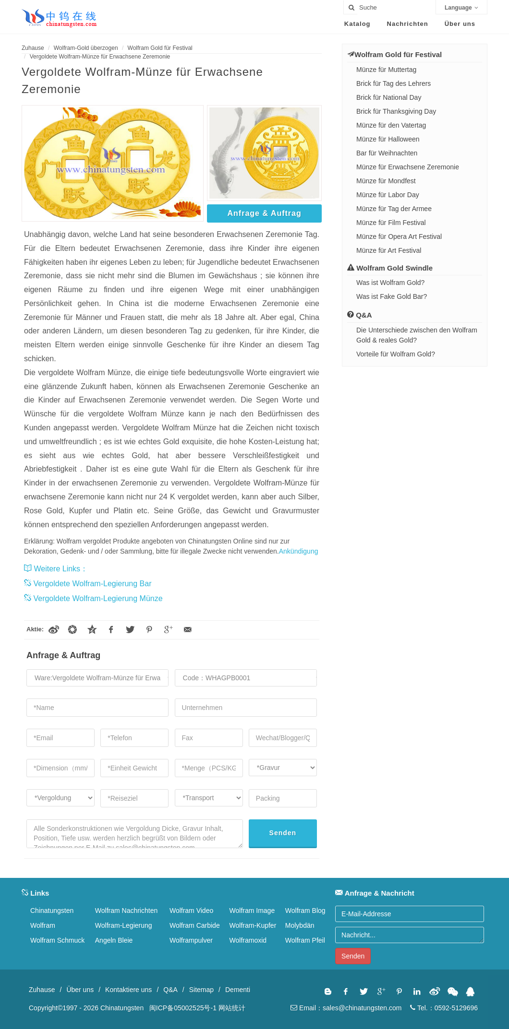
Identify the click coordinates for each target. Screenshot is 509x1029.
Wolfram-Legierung (123, 925)
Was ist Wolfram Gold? (390, 282)
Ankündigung (298, 551)
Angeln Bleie (114, 940)
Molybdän (300, 925)
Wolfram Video (191, 910)
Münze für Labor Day (387, 195)
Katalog (357, 23)
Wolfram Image (252, 910)
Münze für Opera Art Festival (399, 236)
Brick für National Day (388, 97)
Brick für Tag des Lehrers (393, 83)
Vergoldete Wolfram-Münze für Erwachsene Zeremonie (100, 56)
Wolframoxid (248, 940)
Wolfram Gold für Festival (160, 48)
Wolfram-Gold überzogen (86, 48)
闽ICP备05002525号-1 (183, 1008)
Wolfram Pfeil (305, 940)
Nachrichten (407, 23)
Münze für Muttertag (386, 69)
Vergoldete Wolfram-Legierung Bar (88, 584)
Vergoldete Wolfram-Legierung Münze (93, 598)
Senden (283, 833)
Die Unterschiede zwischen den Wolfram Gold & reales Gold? (416, 335)
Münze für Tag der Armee (394, 209)
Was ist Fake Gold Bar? (391, 296)
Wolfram (42, 925)
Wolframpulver (191, 940)
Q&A (170, 990)
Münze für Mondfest (386, 181)
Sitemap (201, 990)
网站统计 (231, 1008)
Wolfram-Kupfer (253, 925)
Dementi (237, 990)
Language (461, 7)
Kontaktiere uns (128, 990)
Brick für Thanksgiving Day (396, 111)
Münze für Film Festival (391, 222)
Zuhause (33, 48)
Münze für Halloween (388, 139)
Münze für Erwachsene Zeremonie (407, 167)
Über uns (460, 23)
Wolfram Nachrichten (126, 910)
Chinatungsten (51, 910)
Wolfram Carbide (195, 925)
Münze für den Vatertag (391, 125)
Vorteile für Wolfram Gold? (395, 354)
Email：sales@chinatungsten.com (346, 1008)
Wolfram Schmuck (57, 940)
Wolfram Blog (305, 910)
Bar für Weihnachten (386, 153)
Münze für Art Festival (388, 250)
